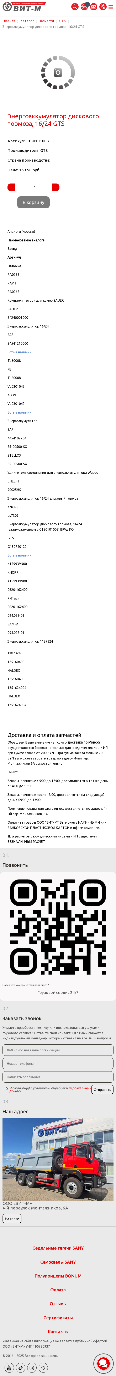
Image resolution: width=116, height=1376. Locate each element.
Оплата (58, 1289)
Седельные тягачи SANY (58, 1248)
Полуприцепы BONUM (58, 1276)
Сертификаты (58, 1317)
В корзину (33, 202)
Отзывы (58, 1303)
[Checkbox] (7, 1088)
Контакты (58, 1331)
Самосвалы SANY (58, 1262)
